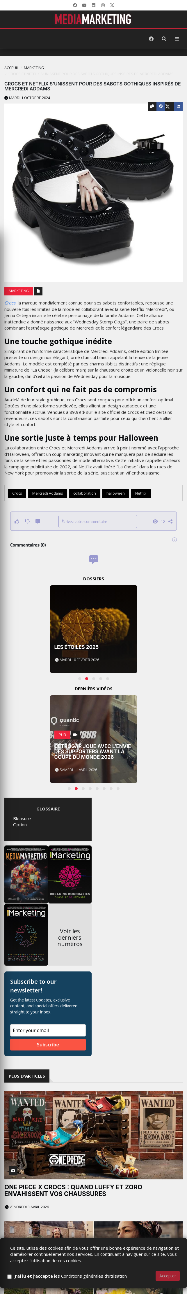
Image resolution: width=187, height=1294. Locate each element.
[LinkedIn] (93, 5)
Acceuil (11, 67)
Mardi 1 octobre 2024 (27, 97)
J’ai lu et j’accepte (71, 1276)
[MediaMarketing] (93, 19)
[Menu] (177, 39)
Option (20, 824)
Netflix (140, 493)
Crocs (9, 303)
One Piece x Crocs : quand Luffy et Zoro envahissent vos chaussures (73, 1190)
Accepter (167, 1276)
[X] (112, 5)
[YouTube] (84, 5)
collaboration (84, 493)
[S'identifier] (151, 39)
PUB (62, 734)
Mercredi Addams (47, 493)
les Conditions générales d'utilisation (90, 1276)
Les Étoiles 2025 (76, 647)
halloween (115, 493)
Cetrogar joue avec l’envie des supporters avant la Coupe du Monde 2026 (92, 751)
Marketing (34, 67)
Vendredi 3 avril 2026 (27, 1206)
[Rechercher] (164, 39)
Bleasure (22, 818)
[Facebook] (75, 5)
